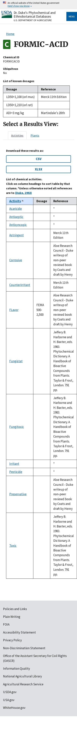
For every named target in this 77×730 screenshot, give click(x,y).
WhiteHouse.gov (14, 708)
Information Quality (16, 668)
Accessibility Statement (19, 632)
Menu (72, 16)
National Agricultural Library (22, 676)
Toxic (12, 545)
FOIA (6, 624)
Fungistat (16, 361)
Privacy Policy (12, 640)
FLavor (13, 310)
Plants (35, 135)
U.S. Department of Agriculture (33, 20)
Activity (16, 201)
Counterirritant (19, 285)
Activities (17, 135)
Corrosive (15, 260)
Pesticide (15, 472)
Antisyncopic (18, 225)
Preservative (18, 494)
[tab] (17, 135)
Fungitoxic (16, 427)
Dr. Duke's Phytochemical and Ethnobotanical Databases (35, 14)
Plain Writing (11, 617)
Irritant (14, 464)
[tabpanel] (38, 364)
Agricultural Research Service (23, 684)
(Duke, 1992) (23, 193)
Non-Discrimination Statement (24, 648)
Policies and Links (15, 609)
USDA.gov (9, 692)
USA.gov (8, 700)
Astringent (16, 235)
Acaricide (15, 209)
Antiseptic (16, 217)
